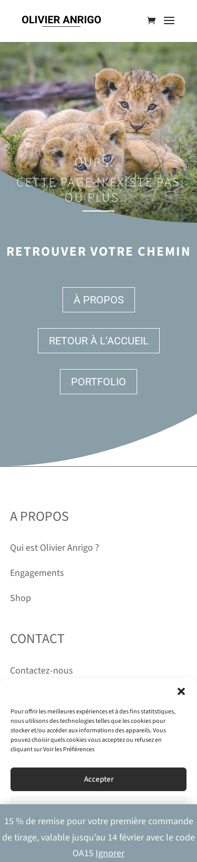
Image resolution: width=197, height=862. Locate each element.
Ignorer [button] (110, 853)
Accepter (98, 779)
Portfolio (98, 381)
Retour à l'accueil (99, 340)
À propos (99, 299)
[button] (181, 691)
